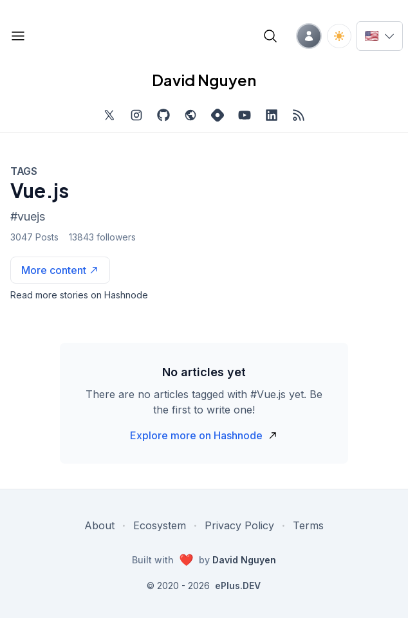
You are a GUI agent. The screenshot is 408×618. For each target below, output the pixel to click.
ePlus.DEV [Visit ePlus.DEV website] (238, 585)
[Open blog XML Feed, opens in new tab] (298, 115)
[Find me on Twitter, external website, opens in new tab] (109, 115)
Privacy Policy (239, 525)
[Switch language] (380, 36)
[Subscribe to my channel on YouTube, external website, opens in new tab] (244, 115)
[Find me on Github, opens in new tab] (163, 115)
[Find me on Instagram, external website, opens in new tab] (136, 115)
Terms (308, 525)
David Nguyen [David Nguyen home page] (204, 79)
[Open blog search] (270, 36)
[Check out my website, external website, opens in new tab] (190, 115)
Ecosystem (159, 525)
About (99, 525)
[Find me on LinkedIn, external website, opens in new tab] (271, 115)
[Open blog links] (18, 36)
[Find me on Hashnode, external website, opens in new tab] (217, 115)
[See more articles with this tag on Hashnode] (60, 270)
